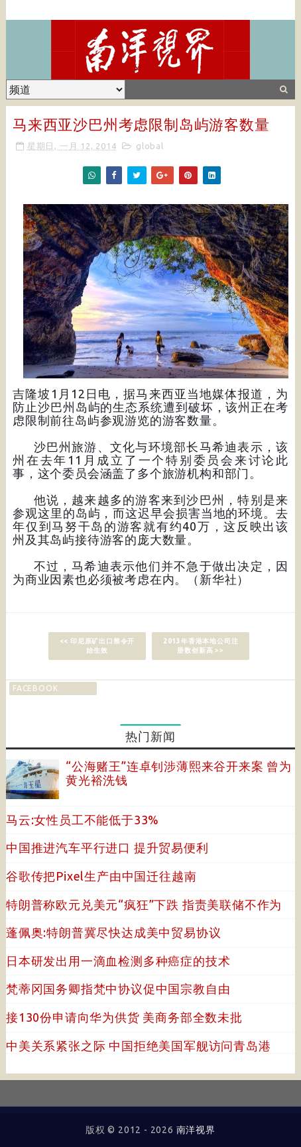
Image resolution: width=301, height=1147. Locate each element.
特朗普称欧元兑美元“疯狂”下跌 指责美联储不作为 (144, 904)
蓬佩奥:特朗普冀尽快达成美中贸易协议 (113, 932)
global (150, 145)
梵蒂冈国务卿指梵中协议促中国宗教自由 (118, 988)
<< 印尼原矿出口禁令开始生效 (97, 645)
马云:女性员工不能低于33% (82, 819)
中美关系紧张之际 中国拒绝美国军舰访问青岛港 (138, 1045)
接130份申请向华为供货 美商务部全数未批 (124, 1017)
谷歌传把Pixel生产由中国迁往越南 (101, 876)
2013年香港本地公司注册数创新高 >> (201, 645)
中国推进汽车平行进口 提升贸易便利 (107, 847)
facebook (35, 688)
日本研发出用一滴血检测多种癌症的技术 (118, 960)
